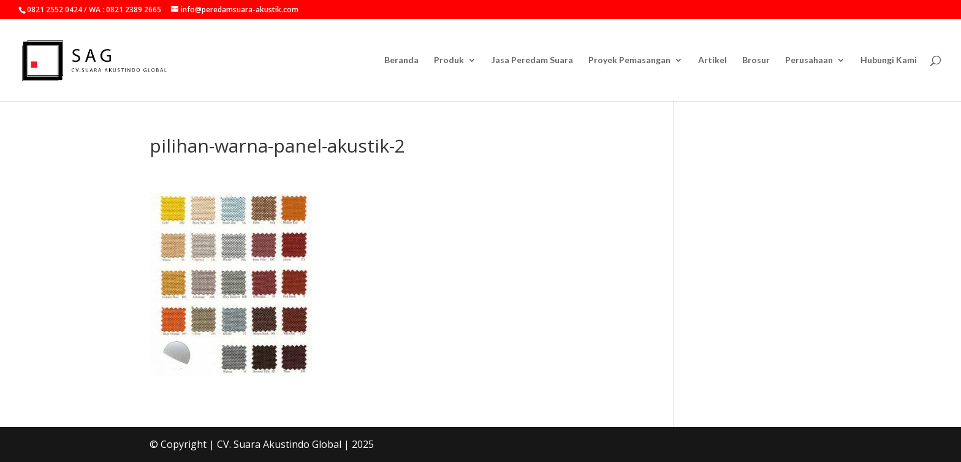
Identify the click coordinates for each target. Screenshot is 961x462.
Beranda (401, 60)
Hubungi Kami (888, 60)
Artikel (712, 60)
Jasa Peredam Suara (532, 60)
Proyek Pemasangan (629, 60)
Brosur (756, 60)
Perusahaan (809, 60)
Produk (449, 60)
